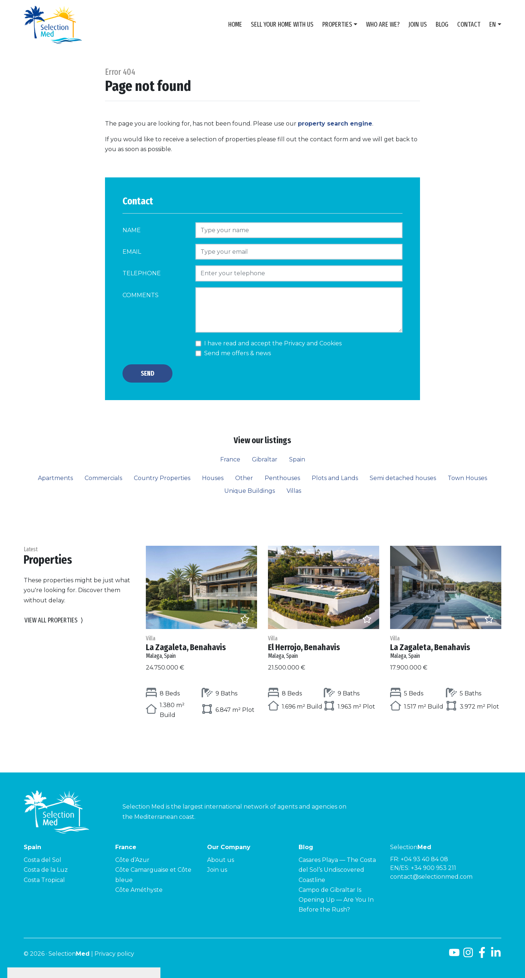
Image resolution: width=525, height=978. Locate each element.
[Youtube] (454, 955)
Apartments (55, 478)
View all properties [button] (53, 620)
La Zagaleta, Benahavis (201, 647)
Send (147, 373)
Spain (297, 459)
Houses (212, 478)
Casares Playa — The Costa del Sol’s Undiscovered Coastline (337, 869)
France (230, 459)
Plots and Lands (335, 478)
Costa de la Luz (46, 869)
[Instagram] (468, 955)
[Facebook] (482, 955)
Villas (294, 490)
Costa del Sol (42, 859)
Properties (337, 24)
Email (131, 251)
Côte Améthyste (139, 889)
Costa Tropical (44, 880)
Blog (442, 24)
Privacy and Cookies (313, 343)
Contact (469, 24)
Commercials (103, 478)
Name (131, 230)
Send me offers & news (237, 353)
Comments (140, 295)
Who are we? (383, 24)
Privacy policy (114, 953)
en (492, 24)
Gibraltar (264, 459)
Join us (417, 24)
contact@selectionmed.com (431, 876)
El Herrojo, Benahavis (323, 647)
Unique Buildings (249, 490)
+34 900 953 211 (433, 867)
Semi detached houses (403, 478)
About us (220, 859)
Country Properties (162, 478)
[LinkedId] (495, 955)
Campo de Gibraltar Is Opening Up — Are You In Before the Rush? (336, 899)
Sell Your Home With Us (282, 24)
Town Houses (467, 478)
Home (235, 24)
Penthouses (282, 478)
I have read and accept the (273, 343)
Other (244, 478)
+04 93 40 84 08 (424, 859)
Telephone (141, 273)
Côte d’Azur (132, 859)
